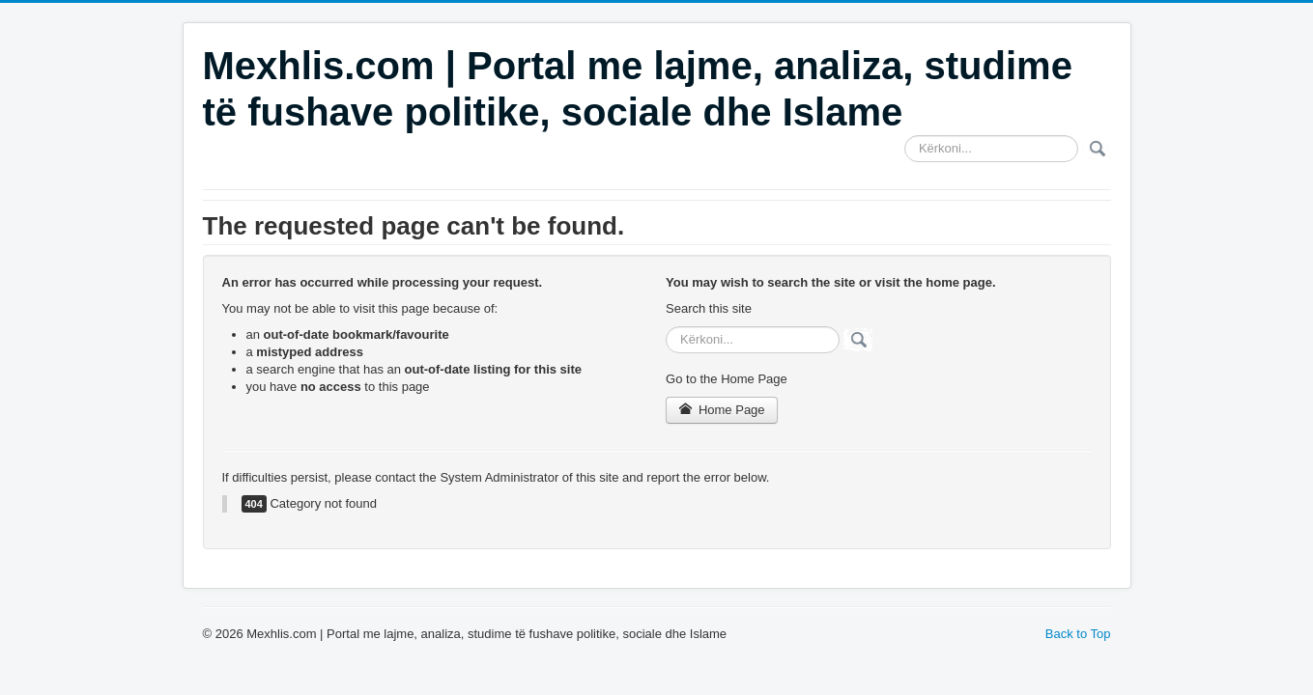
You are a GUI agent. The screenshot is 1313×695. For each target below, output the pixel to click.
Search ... (904, 135)
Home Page (721, 410)
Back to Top (1078, 633)
